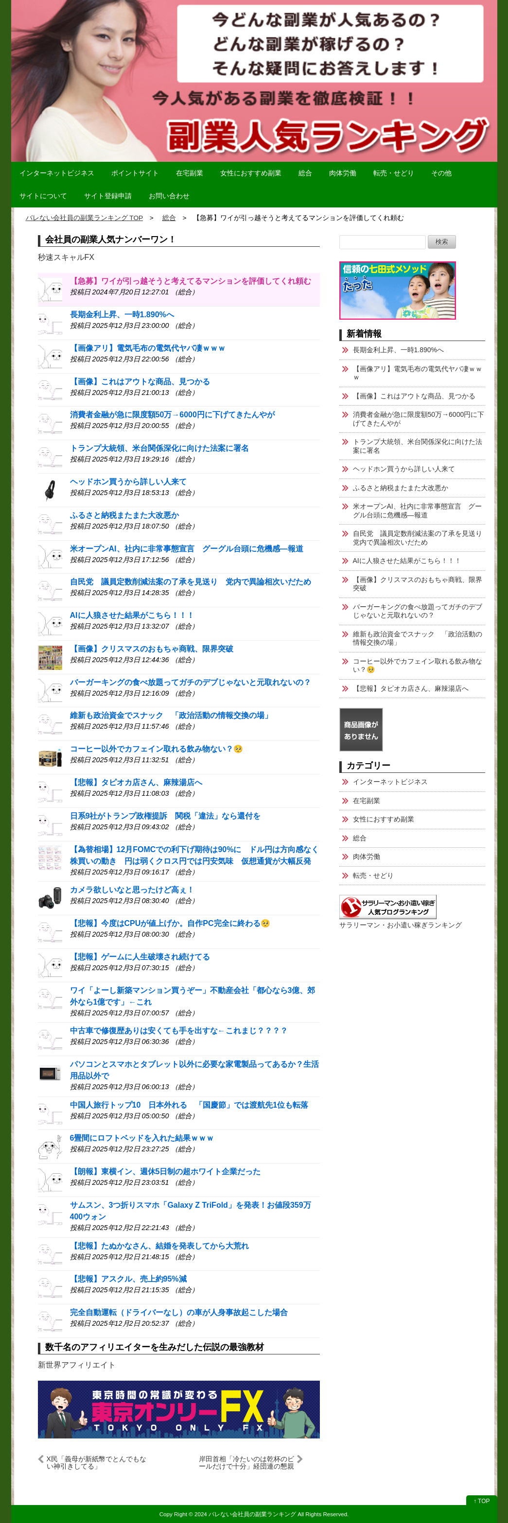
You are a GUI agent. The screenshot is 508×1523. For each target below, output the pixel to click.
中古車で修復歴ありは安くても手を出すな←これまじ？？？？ (179, 1031)
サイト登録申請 (108, 196)
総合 (305, 173)
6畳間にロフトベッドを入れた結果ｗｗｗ (142, 1138)
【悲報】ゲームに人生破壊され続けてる (140, 957)
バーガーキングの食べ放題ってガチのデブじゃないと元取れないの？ (190, 682)
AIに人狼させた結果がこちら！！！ (132, 615)
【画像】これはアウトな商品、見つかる (140, 381)
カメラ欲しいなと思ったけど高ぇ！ (132, 890)
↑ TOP (481, 1501)
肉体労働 (342, 173)
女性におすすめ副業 (250, 173)
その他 (441, 173)
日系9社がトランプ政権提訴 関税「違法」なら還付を (165, 816)
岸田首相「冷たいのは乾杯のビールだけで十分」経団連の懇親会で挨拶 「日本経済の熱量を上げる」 (246, 1462)
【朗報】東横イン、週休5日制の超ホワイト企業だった (165, 1171)
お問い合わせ (169, 196)
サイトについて (43, 196)
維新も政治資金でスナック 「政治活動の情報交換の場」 (171, 715)
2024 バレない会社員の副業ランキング (245, 1514)
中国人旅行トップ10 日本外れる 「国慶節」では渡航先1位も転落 (189, 1105)
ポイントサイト (135, 173)
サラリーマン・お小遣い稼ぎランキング (400, 925)
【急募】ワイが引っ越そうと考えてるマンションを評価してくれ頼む (190, 281)
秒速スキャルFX (66, 257)
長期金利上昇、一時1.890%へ (122, 314)
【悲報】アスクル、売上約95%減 (128, 1279)
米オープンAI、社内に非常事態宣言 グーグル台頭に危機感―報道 (186, 549)
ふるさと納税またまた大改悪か (124, 515)
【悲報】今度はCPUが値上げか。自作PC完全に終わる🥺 (170, 923)
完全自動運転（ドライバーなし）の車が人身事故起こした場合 (179, 1312)
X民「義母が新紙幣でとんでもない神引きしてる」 (96, 1462)
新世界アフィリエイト (77, 1365)
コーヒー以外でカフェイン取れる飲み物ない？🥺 (156, 749)
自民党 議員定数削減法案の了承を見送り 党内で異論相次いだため (190, 582)
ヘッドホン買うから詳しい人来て (128, 482)
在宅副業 (189, 173)
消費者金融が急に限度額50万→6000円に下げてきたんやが (172, 415)
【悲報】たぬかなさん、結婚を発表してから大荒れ (159, 1246)
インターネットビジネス (56, 173)
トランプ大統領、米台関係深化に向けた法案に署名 (159, 448)
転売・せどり (393, 173)
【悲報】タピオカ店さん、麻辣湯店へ (136, 782)
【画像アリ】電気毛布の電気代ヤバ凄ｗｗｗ (148, 348)
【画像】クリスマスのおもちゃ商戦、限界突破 (151, 649)
